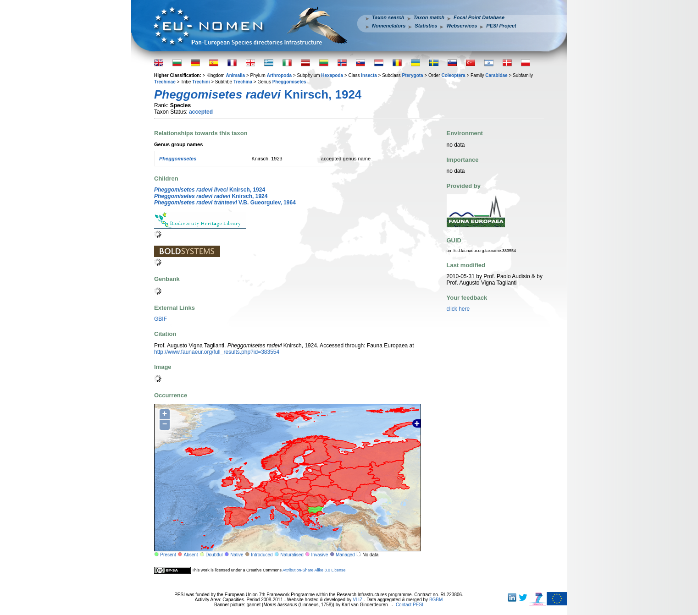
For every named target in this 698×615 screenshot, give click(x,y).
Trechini (201, 81)
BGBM (436, 599)
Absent (191, 554)
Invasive (319, 554)
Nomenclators (388, 25)
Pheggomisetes (289, 81)
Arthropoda (279, 75)
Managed (345, 554)
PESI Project (501, 25)
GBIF (160, 319)
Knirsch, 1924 (209, 190)
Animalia (235, 75)
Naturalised (292, 554)
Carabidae (496, 75)
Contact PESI (409, 604)
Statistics (426, 25)
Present (168, 554)
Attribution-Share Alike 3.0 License (314, 570)
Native (236, 554)
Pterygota (412, 75)
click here (458, 309)
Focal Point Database (479, 17)
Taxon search (388, 17)
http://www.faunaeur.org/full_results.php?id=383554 (216, 352)
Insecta (369, 75)
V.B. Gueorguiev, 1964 (225, 202)
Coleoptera (453, 75)
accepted (201, 112)
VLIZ (357, 599)
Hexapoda (332, 75)
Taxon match (429, 17)
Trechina (242, 81)
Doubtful (213, 554)
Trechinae (165, 81)
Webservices (461, 25)
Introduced (261, 554)
